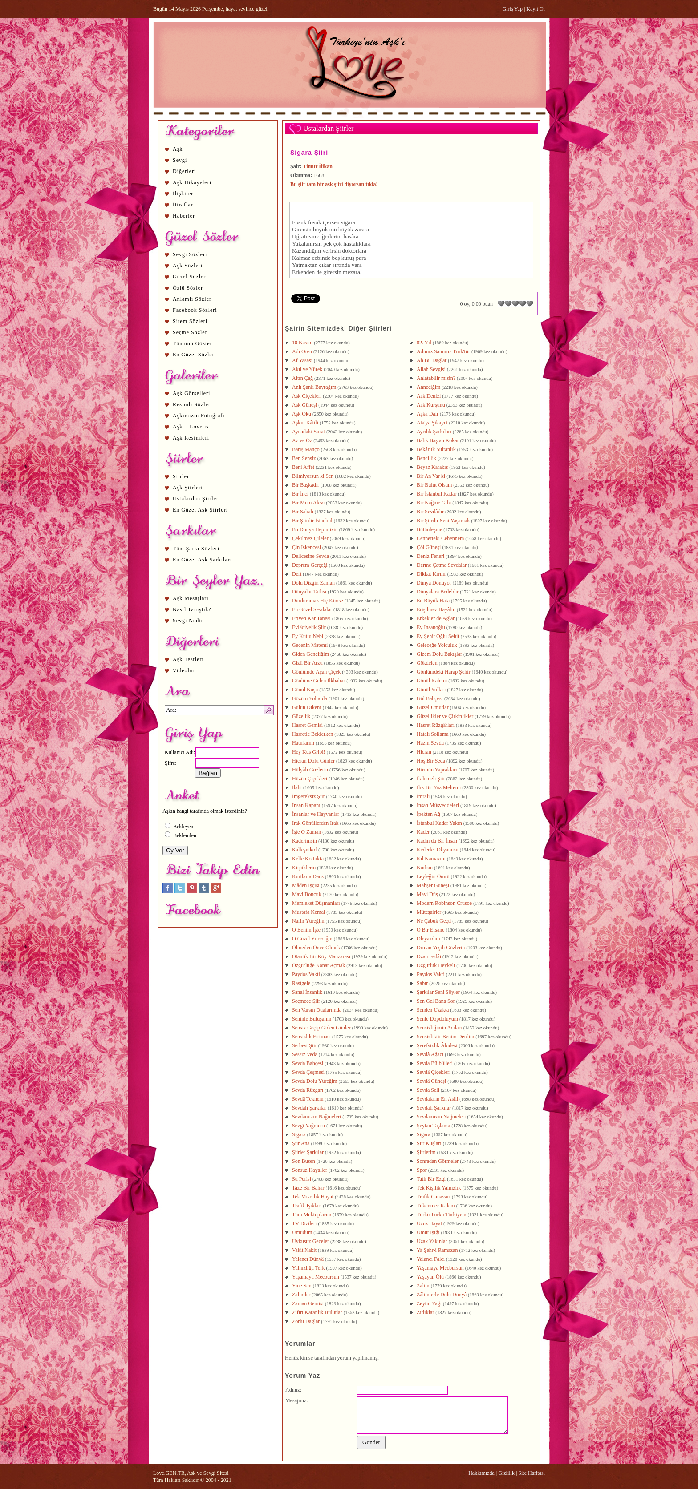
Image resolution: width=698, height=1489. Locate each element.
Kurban (425, 867)
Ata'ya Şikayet (432, 423)
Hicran (424, 752)
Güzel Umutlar (433, 707)
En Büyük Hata (433, 600)
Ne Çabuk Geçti (434, 921)
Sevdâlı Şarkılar (309, 1108)
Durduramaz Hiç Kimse (317, 600)
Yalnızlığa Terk (308, 1268)
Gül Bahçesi (430, 698)
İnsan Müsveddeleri (438, 805)
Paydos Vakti (306, 974)
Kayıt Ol (535, 9)
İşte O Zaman (306, 832)
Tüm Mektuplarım (311, 1214)
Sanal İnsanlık (307, 992)
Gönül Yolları (431, 689)
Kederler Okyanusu (438, 850)
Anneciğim (428, 387)
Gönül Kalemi (432, 681)
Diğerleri (184, 171)
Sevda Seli (428, 1090)
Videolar (184, 670)
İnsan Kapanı (306, 805)
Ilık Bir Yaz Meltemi (439, 787)
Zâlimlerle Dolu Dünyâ (442, 1294)
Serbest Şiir (304, 1045)
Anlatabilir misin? (436, 378)
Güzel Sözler (189, 277)
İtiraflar (183, 205)
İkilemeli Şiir (431, 778)
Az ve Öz (302, 440)
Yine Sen (302, 1286)
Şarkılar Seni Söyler (438, 992)
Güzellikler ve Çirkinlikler (445, 716)
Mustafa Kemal (308, 912)
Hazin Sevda (430, 743)
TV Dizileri (304, 1223)
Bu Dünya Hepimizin (315, 529)
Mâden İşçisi (306, 885)
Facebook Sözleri (195, 310)
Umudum (302, 1232)
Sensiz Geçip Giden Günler (321, 1028)
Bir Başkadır (305, 485)
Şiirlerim (426, 1152)
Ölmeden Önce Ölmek (316, 947)
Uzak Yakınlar (432, 1241)
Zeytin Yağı (429, 1303)
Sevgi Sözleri (190, 254)
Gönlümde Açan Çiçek (316, 672)
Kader (423, 832)
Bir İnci (300, 494)
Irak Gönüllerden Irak (315, 823)
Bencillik (426, 458)
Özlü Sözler (188, 288)
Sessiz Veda (304, 1054)
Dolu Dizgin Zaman (313, 583)
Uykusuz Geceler (310, 1241)
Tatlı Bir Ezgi (431, 1179)
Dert (296, 574)
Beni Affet (303, 467)
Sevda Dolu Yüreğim (314, 1081)
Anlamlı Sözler (192, 299)
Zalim (423, 1286)
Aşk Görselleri (191, 393)
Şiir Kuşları (429, 1143)
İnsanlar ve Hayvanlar (315, 814)
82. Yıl (424, 342)
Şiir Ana (301, 1143)
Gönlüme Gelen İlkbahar (318, 681)
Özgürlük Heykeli (436, 965)
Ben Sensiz (304, 458)
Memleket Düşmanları (316, 903)
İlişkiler (183, 193)
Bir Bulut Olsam (434, 485)
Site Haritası (531, 1473)
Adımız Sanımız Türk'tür (443, 351)
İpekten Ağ (428, 814)
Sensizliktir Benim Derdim (445, 1036)
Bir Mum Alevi (308, 503)
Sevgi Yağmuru (308, 1125)
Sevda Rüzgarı (307, 1090)
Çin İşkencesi (306, 547)
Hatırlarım (303, 743)
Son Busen (303, 1161)
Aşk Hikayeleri (192, 182)
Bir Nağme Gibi (434, 503)
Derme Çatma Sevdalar (442, 565)
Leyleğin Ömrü (433, 876)
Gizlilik (506, 1473)
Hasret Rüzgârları (436, 725)
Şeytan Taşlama (433, 1125)
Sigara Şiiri (309, 152)
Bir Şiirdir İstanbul (312, 520)
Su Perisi (301, 1179)
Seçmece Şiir (306, 1001)
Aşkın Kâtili (305, 423)
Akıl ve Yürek (307, 369)
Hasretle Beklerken (312, 734)
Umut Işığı (428, 1232)
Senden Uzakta (433, 1010)
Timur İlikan (318, 166)
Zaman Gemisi (308, 1303)
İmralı (423, 796)
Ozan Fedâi (429, 956)
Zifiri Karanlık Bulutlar (317, 1312)
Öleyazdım (428, 939)
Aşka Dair (427, 414)
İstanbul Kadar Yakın (439, 823)
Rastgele (301, 983)
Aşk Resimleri (191, 438)
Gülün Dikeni (306, 707)
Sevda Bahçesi (307, 1063)
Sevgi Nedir (188, 620)
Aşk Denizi (429, 396)
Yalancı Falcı (431, 1259)
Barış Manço (306, 449)
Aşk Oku (301, 414)
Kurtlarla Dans (308, 876)
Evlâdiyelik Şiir (309, 627)
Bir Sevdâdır (430, 511)
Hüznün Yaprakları (437, 770)
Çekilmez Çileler (310, 538)
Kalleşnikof (304, 850)
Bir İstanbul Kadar (436, 494)
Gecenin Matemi (310, 645)
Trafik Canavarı (433, 1197)
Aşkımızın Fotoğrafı (199, 415)
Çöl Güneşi (429, 547)
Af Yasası (302, 360)
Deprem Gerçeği (310, 565)
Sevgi (180, 160)
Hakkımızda (481, 1473)
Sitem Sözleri (190, 321)
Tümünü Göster (192, 343)
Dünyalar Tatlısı (309, 592)
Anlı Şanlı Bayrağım (314, 387)
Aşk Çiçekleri (306, 396)
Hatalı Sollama (433, 734)
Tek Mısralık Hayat (312, 1197)
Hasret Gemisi (307, 725)
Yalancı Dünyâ (308, 1259)
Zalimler (301, 1294)
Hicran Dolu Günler (313, 761)
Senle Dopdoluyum (437, 1019)
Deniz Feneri (430, 556)
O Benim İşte (306, 930)
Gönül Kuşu (305, 689)
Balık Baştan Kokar (438, 440)
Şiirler (181, 476)
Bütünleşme (429, 529)
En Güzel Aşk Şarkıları (202, 560)
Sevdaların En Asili (437, 1099)
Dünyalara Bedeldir (438, 592)
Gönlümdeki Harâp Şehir (444, 672)
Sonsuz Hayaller (309, 1170)
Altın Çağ (302, 378)
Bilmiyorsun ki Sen (312, 476)
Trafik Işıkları (307, 1205)
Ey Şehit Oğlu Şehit (438, 636)
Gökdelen (427, 663)
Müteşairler (429, 912)
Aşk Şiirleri (188, 487)
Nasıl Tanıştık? (192, 609)
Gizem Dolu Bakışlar (439, 654)
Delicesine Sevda (310, 556)
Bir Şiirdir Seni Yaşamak (443, 520)
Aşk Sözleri (188, 265)
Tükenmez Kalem (436, 1205)
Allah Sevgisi (431, 369)
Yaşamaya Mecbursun (440, 1268)
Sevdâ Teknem (308, 1099)
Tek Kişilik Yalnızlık (439, 1188)
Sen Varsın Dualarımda (316, 1010)
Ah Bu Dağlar (431, 360)
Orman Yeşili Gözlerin (441, 947)
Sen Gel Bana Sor (436, 1001)
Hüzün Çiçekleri (309, 778)
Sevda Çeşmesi (308, 1072)
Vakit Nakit (304, 1250)
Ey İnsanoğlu (431, 627)
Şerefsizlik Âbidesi (437, 1045)
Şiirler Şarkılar (308, 1152)
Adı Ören (302, 351)
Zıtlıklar (425, 1312)
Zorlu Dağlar (306, 1321)
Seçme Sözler (190, 332)
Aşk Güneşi (304, 405)
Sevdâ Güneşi (431, 1081)
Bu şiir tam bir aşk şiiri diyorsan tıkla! (334, 184)
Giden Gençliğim (310, 654)
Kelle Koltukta (308, 858)
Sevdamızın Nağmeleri (316, 1117)
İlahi (297, 787)
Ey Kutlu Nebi (307, 636)
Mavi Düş (427, 894)
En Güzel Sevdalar (312, 609)
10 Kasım (302, 342)
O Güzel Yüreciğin (312, 939)
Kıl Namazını (431, 858)
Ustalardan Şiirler (196, 499)
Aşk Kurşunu (431, 405)
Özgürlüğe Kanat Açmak (318, 965)
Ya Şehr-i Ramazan (437, 1250)
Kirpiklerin (304, 867)
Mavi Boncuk (306, 894)
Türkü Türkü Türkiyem (442, 1214)
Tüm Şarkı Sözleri (196, 548)
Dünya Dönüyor (434, 583)
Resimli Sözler (192, 404)
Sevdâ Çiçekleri (433, 1072)
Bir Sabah (302, 511)
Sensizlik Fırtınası (311, 1036)
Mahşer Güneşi (433, 885)
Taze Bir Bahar (308, 1188)
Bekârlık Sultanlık (436, 449)
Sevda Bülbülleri (435, 1063)
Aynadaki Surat (308, 431)
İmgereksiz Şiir (308, 796)
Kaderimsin (304, 841)
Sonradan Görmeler (438, 1161)
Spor (422, 1170)
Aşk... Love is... (193, 427)
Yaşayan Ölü (430, 1277)
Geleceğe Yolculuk (437, 645)
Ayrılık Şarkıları (434, 431)
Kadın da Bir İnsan (437, 841)
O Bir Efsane (431, 930)
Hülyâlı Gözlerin (310, 770)
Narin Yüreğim (308, 921)
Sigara (299, 1134)
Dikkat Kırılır (431, 574)
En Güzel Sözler (194, 354)
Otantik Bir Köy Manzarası (321, 956)
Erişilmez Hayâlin (436, 609)
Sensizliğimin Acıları (439, 1028)
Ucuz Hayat (429, 1223)
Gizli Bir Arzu (307, 663)
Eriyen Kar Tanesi (311, 618)
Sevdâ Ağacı (430, 1054)
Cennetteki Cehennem (440, 538)
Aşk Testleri (188, 659)
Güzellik (301, 716)
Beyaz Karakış (432, 467)
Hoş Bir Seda (431, 761)
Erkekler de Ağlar (436, 618)
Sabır (422, 983)
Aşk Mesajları (191, 598)
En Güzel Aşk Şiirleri (200, 510)
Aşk (178, 149)
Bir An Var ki (431, 476)
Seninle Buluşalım (311, 1019)
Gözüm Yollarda (309, 698)
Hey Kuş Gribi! (308, 752)
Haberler (184, 216)
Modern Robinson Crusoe (444, 903)
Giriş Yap (513, 9)
